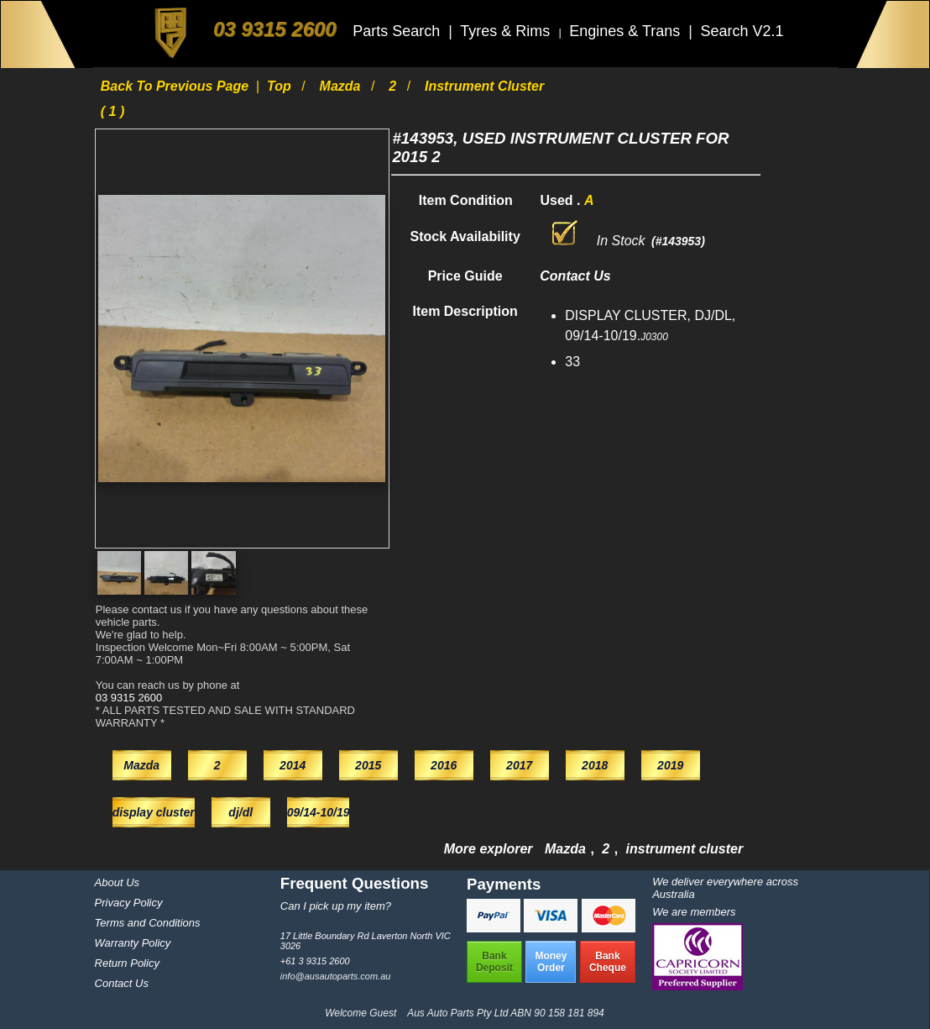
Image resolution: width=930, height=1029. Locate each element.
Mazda (342, 86)
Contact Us (122, 983)
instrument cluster (685, 849)
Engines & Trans (626, 31)
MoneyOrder (551, 962)
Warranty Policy (133, 943)
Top (281, 86)
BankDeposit (494, 962)
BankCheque (607, 962)
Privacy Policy (129, 902)
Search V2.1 (741, 31)
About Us (117, 882)
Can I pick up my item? (335, 906)
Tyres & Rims (507, 31)
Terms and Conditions (148, 922)
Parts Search (398, 31)
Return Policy (127, 963)
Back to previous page (177, 86)
